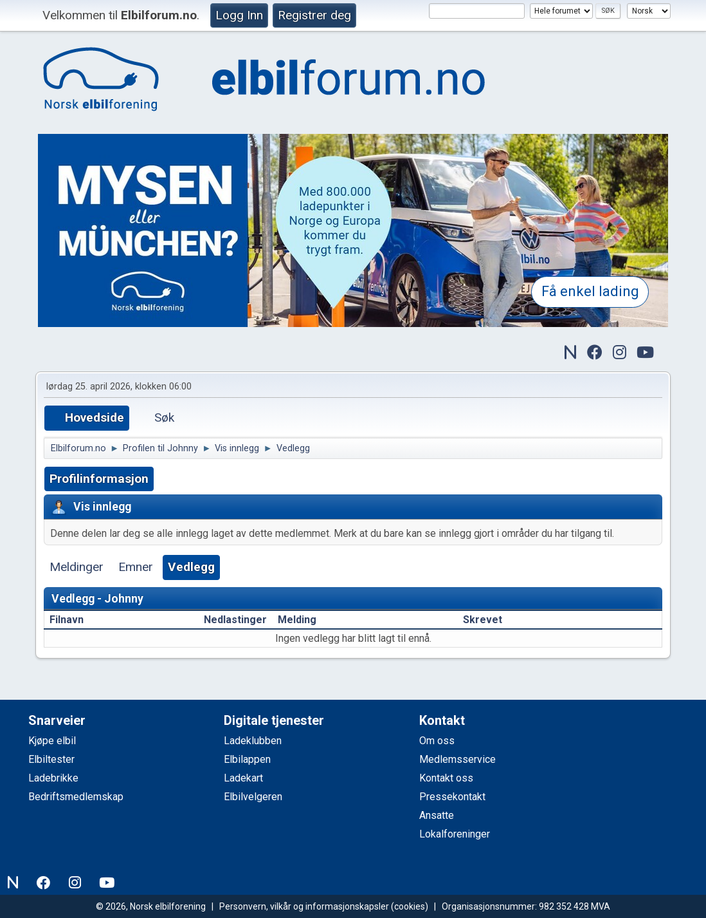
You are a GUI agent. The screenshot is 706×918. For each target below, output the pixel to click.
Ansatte (436, 815)
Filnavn (74, 620)
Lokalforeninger (454, 834)
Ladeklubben (253, 741)
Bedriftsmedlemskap (75, 797)
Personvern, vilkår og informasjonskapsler (304, 906)
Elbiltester (51, 759)
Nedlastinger (235, 620)
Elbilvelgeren (253, 797)
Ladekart (243, 778)
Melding (297, 620)
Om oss (437, 741)
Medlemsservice (457, 759)
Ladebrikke (53, 778)
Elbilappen (247, 759)
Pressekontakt (452, 797)
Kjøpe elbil (52, 741)
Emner (135, 566)
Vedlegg (191, 566)
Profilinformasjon (99, 478)
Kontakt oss (446, 778)
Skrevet (482, 620)
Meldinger (77, 566)
